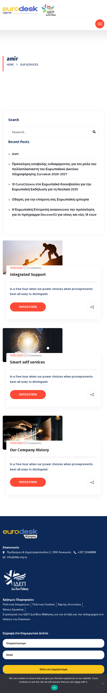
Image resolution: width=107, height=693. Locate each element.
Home (11, 64)
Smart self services (27, 362)
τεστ (15, 154)
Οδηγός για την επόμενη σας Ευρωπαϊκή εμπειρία (50, 199)
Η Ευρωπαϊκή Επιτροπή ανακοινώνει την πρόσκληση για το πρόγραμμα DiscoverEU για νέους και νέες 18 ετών (54, 211)
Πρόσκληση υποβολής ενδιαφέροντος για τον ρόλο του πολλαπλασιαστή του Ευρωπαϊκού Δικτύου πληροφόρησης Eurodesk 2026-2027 (54, 169)
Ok (54, 687)
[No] (102, 683)
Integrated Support (28, 274)
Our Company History (29, 449)
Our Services (29, 64)
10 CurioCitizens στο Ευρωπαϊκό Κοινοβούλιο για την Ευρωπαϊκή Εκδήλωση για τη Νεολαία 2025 (51, 186)
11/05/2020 (16, 267)
